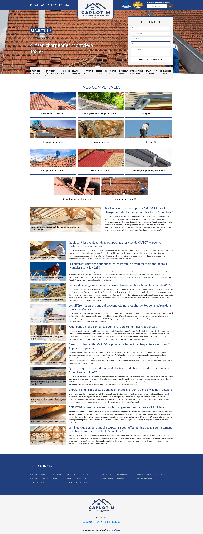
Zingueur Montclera (37, 482)
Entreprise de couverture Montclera (115, 474)
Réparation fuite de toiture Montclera (151, 474)
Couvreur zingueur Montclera (76, 482)
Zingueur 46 (66, 72)
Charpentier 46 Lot (88, 72)
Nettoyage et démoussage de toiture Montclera (47, 474)
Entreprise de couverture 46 (35, 72)
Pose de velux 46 (99, 72)
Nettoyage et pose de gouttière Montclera (45, 478)
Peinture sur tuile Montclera (76, 478)
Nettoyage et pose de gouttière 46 (136, 72)
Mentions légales (113, 530)
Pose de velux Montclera (146, 478)
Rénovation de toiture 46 (165, 72)
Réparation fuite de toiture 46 (151, 72)
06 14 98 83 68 (60, 5)
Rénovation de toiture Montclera (78, 474)
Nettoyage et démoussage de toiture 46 (53, 73)
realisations (41, 30)
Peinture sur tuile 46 (123, 72)
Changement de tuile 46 (110, 72)
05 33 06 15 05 (40, 5)
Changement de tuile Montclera (113, 478)
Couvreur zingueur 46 (76, 72)
